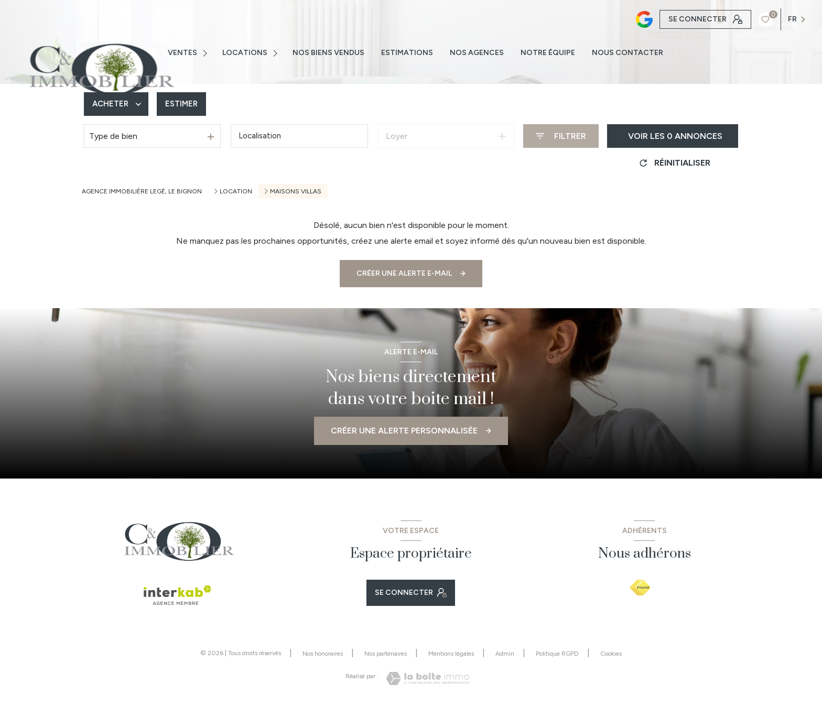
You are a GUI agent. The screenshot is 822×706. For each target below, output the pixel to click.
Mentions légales (451, 653)
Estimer (184, 104)
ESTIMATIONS (407, 53)
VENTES (182, 53)
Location (236, 191)
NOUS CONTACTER (627, 53)
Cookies (611, 653)
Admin (504, 653)
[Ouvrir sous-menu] (207, 53)
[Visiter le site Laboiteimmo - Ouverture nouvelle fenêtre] (427, 678)
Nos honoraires (322, 653)
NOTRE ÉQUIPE (548, 53)
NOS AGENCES (477, 53)
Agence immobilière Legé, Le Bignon (142, 191)
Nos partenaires (385, 653)
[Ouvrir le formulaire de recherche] (561, 136)
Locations (244, 53)
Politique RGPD (557, 653)
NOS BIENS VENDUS (328, 53)
